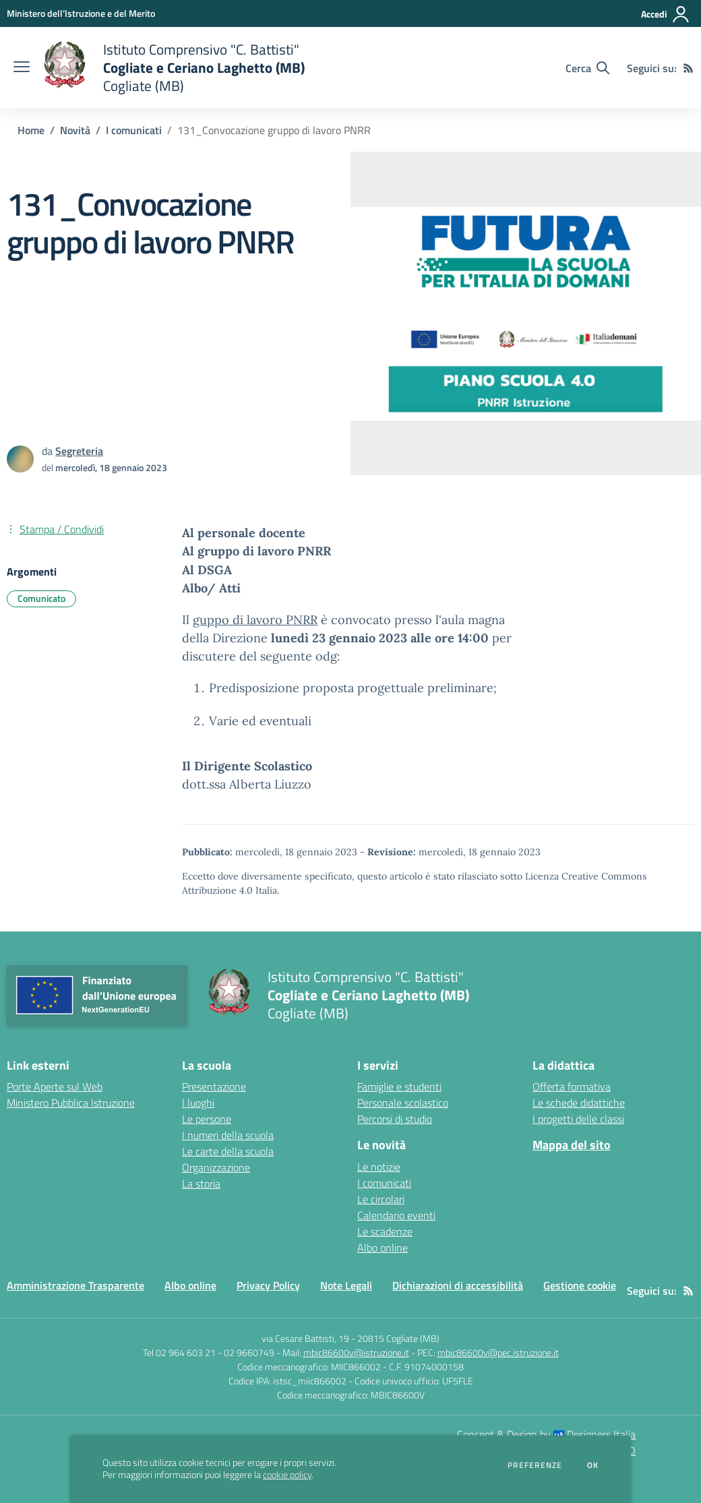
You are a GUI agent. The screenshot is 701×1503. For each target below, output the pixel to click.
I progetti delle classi (578, 1119)
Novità (75, 130)
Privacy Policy (268, 1285)
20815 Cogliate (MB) (398, 1338)
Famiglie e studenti (399, 1086)
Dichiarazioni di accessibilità (457, 1285)
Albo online (382, 1247)
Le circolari (380, 1199)
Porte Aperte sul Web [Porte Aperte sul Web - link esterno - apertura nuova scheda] (54, 1086)
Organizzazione (216, 1167)
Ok (593, 1465)
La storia (201, 1183)
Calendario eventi (396, 1215)
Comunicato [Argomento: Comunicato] (41, 598)
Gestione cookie (579, 1285)
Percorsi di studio (394, 1119)
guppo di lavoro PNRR (255, 619)
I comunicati (134, 130)
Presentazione (214, 1086)
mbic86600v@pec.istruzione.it (498, 1352)
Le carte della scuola (228, 1151)
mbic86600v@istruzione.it (356, 1352)
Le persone (206, 1119)
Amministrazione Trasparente (75, 1285)
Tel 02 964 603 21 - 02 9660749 (208, 1352)
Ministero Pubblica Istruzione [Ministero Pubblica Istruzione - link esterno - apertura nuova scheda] (71, 1103)
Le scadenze (385, 1231)
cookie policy (287, 1474)
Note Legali (346, 1285)
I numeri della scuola (228, 1135)
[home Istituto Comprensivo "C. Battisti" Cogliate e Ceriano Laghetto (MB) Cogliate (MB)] (174, 67)
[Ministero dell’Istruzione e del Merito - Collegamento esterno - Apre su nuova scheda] (81, 13)
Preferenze (535, 1465)
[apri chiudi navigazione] (21, 68)
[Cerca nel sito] (587, 68)
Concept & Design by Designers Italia (546, 1434)
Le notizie (378, 1167)
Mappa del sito (571, 1145)
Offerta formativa (571, 1086)
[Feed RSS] (688, 68)
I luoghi (198, 1103)
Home (31, 130)
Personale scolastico (402, 1103)
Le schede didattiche (578, 1103)
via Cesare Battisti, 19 (305, 1338)
